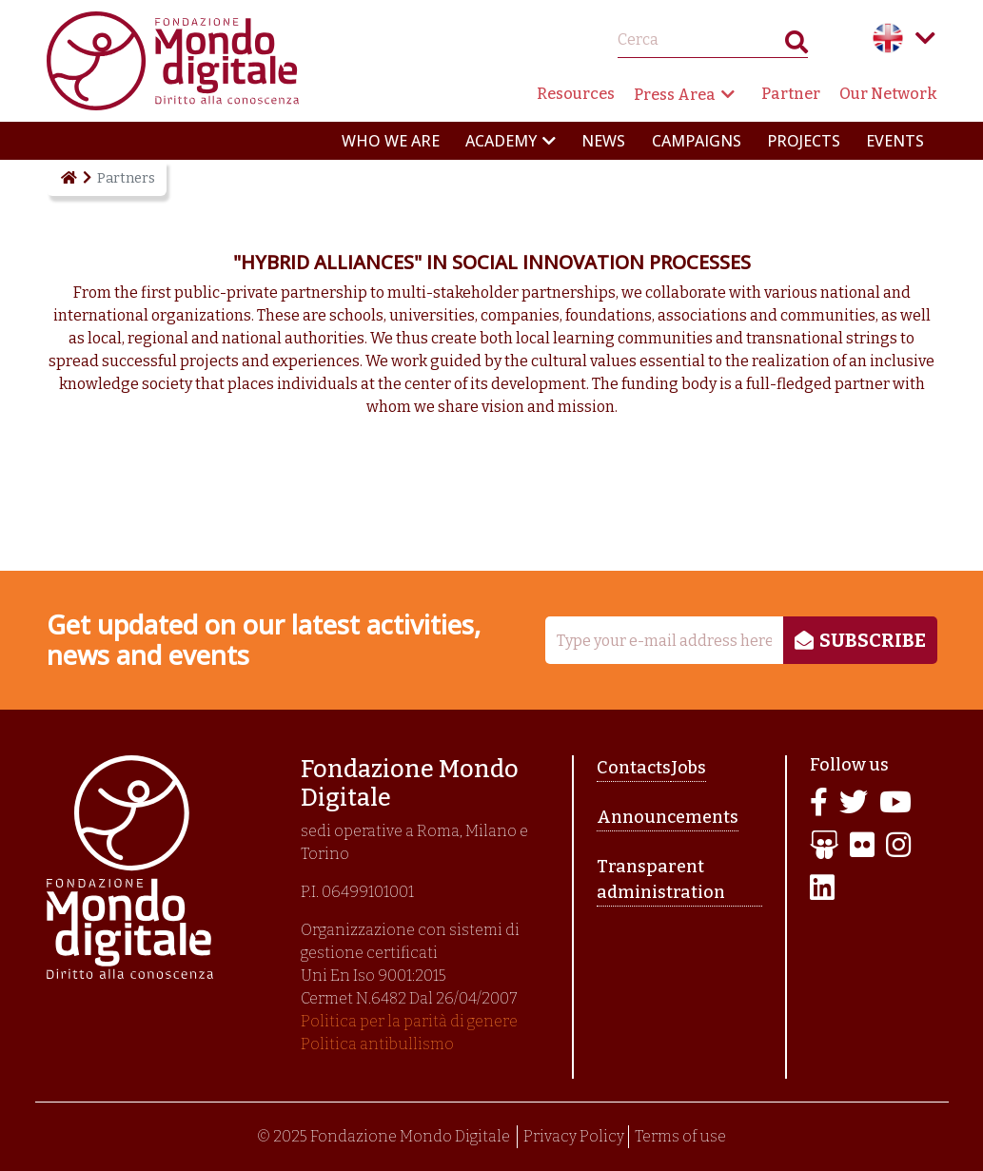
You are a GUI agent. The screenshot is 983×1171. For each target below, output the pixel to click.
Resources (576, 94)
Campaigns (696, 140)
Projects (803, 140)
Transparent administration (661, 879)
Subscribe (872, 640)
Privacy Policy (573, 1136)
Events (895, 140)
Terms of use (680, 1136)
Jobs (688, 767)
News (603, 140)
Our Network (888, 94)
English (888, 38)
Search (796, 46)
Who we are (391, 140)
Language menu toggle (925, 38)
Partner (790, 94)
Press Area (675, 95)
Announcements (667, 817)
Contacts (634, 767)
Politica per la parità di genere (409, 1021)
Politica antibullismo (377, 1044)
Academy (501, 140)
